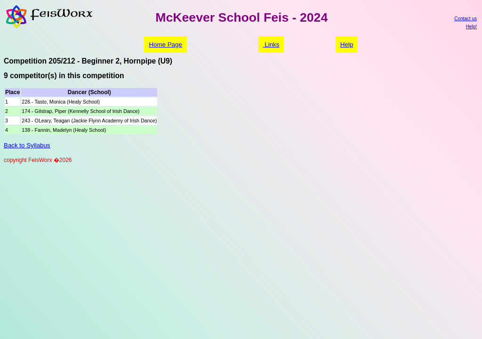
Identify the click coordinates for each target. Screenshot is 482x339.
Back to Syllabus (27, 145)
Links (271, 44)
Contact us (465, 18)
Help (346, 44)
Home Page (165, 44)
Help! (471, 26)
